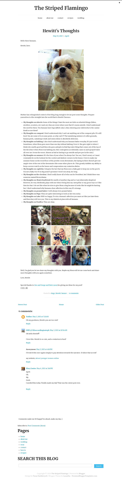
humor (64, 293)
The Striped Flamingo (61, 8)
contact (60, 18)
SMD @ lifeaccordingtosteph (37, 330)
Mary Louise (31, 368)
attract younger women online (47, 358)
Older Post (100, 304)
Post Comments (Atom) (36, 426)
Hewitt (58, 293)
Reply (28, 324)
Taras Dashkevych (40, 476)
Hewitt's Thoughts (61, 30)
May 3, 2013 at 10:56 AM (58, 330)
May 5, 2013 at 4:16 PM (44, 349)
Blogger (82, 474)
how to (23, 450)
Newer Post (22, 304)
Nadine (29, 317)
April (67, 36)
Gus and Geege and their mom (45, 285)
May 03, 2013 (58, 36)
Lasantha (66, 476)
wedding (80, 18)
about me (49, 18)
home (40, 18)
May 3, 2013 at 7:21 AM (41, 317)
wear (22, 445)
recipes (70, 18)
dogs (53, 293)
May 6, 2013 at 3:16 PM (45, 368)
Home (61, 304)
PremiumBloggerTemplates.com (84, 476)
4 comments (74, 293)
